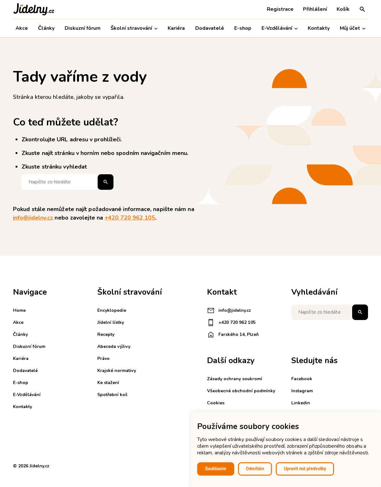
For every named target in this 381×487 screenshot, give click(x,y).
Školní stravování (134, 28)
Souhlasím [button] (215, 468)
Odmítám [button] (255, 468)
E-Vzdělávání (280, 28)
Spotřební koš (112, 395)
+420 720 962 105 (130, 217)
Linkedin (300, 403)
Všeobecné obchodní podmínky (241, 391)
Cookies (215, 403)
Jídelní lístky (110, 322)
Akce (22, 28)
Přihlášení (315, 9)
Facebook (301, 379)
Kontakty (319, 28)
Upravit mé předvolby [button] (305, 468)
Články (46, 28)
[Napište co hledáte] (67, 182)
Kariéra (176, 28)
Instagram (302, 391)
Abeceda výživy (113, 346)
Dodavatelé (209, 28)
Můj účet (352, 28)
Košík (343, 9)
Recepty (105, 334)
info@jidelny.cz (33, 217)
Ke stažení (108, 383)
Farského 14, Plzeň (233, 334)
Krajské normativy (116, 371)
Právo (103, 359)
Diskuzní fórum (82, 28)
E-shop (242, 28)
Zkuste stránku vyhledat (54, 166)
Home (19, 310)
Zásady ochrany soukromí (234, 379)
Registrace (280, 9)
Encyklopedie (111, 310)
